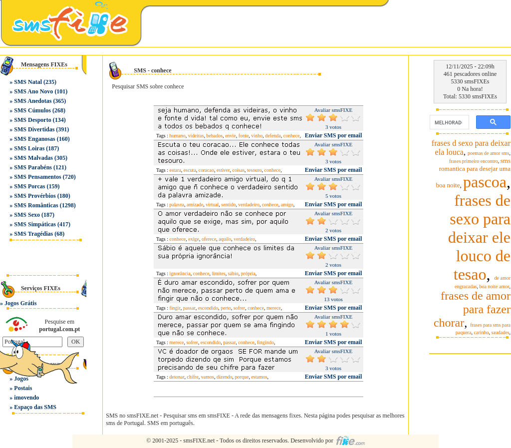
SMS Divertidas (34, 129)
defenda (273, 135)
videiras (196, 135)
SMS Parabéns (33, 167)
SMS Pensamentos (37, 176)
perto (226, 308)
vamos (207, 377)
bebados (214, 135)
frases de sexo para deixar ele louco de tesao (479, 237)
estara (175, 170)
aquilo (225, 239)
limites (218, 273)
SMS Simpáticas (35, 224)
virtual (212, 204)
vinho (256, 135)
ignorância (180, 273)
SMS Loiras (29, 148)
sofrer (239, 308)
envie (230, 135)
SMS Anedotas (32, 100)
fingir (175, 308)
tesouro (254, 170)
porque (242, 377)
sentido (228, 204)
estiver (223, 170)
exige (193, 239)
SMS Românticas (36, 205)
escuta (190, 170)
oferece (209, 239)
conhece (291, 135)
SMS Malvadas (33, 157)
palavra (177, 204)
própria (248, 273)
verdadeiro (248, 204)
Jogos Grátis (20, 303)
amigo (287, 204)
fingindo (265, 342)
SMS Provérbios (34, 195)
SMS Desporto (32, 119)
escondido (208, 308)
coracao (206, 170)
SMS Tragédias (33, 233)
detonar (177, 377)
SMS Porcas (29, 186)
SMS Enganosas (34, 138)
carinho (481, 332)
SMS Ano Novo (33, 91)
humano (178, 135)
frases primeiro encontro (473, 161)
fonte (244, 135)
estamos (259, 377)
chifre (193, 377)
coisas (239, 170)
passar (189, 308)
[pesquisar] (448, 122)
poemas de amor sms (489, 153)
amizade (195, 204)
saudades (500, 332)
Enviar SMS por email (333, 135)
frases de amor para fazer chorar (472, 309)
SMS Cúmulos (32, 110)
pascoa (485, 182)
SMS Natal (28, 81)
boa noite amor (495, 286)
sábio (233, 273)
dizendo (225, 377)
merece (273, 308)
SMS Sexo (27, 214)
